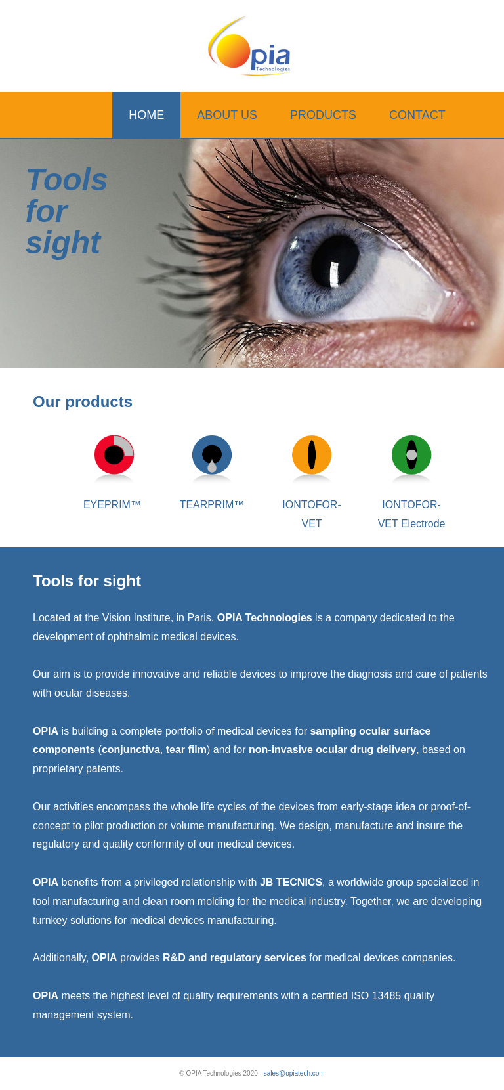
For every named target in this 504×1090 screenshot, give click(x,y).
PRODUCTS (323, 114)
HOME (146, 114)
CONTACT (417, 114)
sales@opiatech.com (294, 1073)
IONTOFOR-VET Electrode (411, 504)
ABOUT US (227, 114)
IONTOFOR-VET (311, 504)
